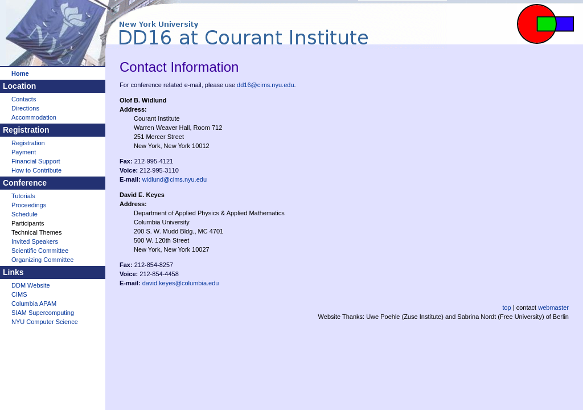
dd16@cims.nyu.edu (265, 84)
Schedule (24, 214)
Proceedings (28, 205)
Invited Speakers (34, 241)
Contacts (23, 99)
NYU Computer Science (44, 321)
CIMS (19, 294)
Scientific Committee (39, 250)
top (506, 307)
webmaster (553, 307)
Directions (25, 108)
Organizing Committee (42, 259)
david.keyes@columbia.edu (180, 283)
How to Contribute (36, 170)
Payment (23, 152)
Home (20, 73)
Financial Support (35, 161)
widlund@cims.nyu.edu (174, 179)
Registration (28, 143)
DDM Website (30, 285)
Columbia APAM (33, 303)
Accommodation (33, 117)
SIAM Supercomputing (42, 312)
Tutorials (23, 195)
